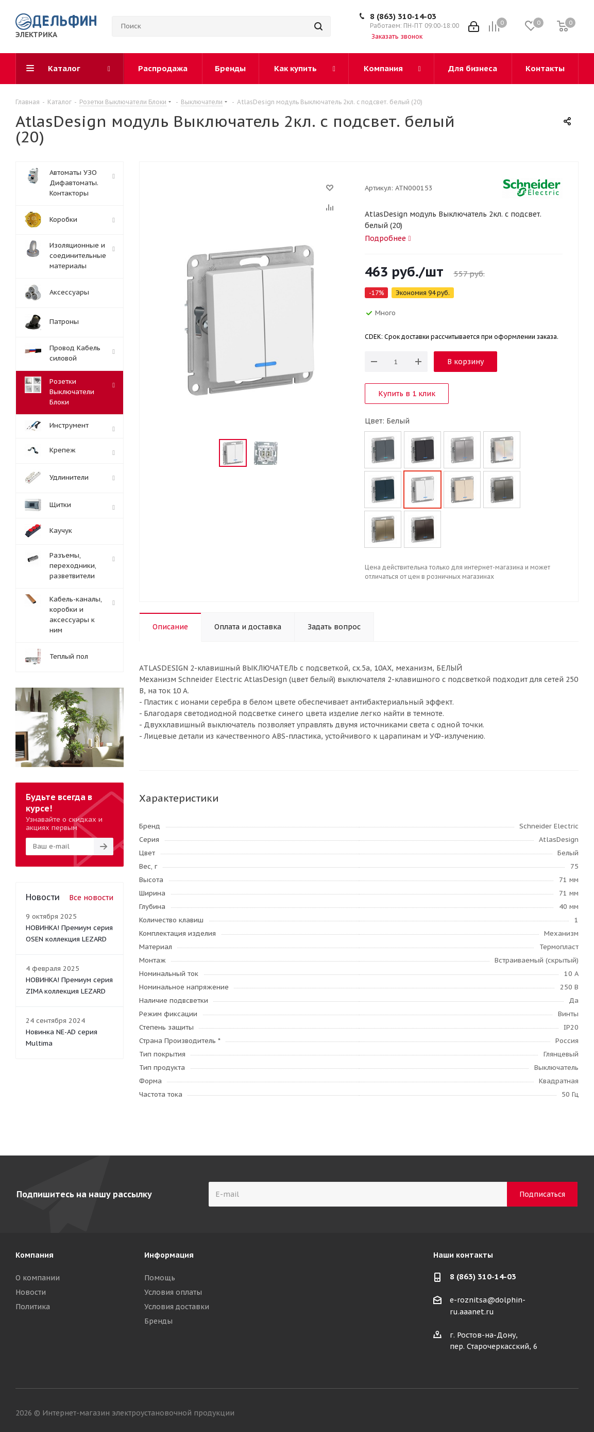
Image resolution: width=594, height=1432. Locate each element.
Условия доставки (176, 1306)
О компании (37, 1277)
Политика (32, 1306)
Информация (169, 1255)
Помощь (159, 1277)
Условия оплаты (173, 1292)
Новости (30, 1292)
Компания (34, 1255)
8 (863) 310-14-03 (403, 16)
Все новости (91, 897)
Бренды (158, 1321)
